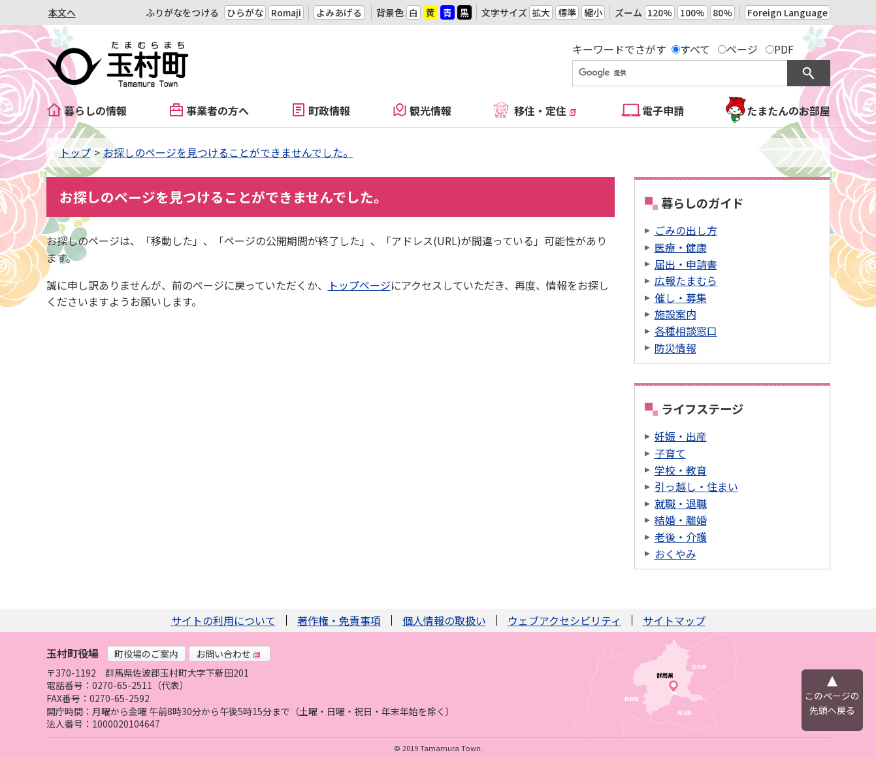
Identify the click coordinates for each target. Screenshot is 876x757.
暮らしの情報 (95, 110)
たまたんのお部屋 (788, 110)
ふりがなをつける (182, 12)
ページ (742, 49)
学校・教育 (681, 470)
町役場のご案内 (146, 653)
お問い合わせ (228, 653)
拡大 (541, 12)
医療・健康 (681, 247)
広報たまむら (686, 280)
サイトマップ (674, 620)
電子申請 (663, 110)
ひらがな (245, 12)
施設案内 (675, 314)
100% (692, 12)
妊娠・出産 (681, 436)
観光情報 (430, 110)
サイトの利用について (223, 620)
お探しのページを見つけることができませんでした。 (228, 152)
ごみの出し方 (686, 230)
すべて (695, 49)
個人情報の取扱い (444, 620)
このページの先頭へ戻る (832, 702)
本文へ (62, 12)
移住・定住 (545, 110)
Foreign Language (787, 12)
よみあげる (339, 12)
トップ (75, 152)
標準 (567, 12)
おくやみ (675, 554)
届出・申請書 (686, 264)
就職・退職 (681, 503)
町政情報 (329, 110)
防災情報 (675, 348)
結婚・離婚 (681, 520)
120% (659, 12)
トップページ (359, 285)
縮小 (593, 12)
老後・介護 (681, 537)
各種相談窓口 (686, 331)
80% (722, 12)
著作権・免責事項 (339, 620)
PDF (784, 49)
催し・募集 (681, 297)
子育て (670, 453)
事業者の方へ (217, 110)
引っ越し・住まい (696, 486)
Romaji (286, 12)
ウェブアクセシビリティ (564, 620)
